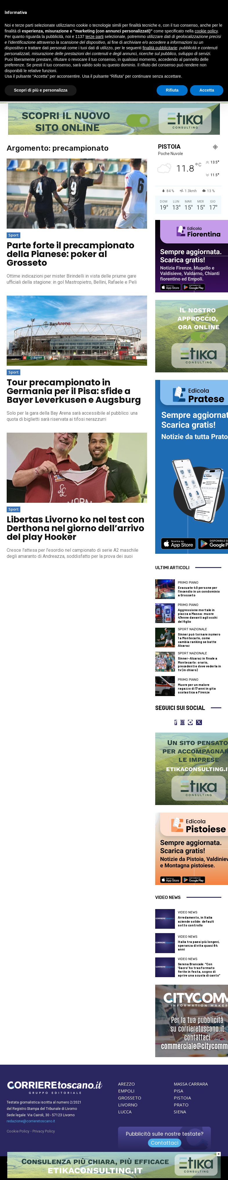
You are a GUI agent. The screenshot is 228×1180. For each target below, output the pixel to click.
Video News (187, 912)
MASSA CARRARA (191, 1084)
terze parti (95, 36)
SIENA (180, 1112)
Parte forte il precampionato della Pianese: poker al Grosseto (70, 254)
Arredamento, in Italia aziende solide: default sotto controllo (196, 921)
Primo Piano (188, 582)
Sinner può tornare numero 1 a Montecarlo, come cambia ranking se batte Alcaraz (199, 640)
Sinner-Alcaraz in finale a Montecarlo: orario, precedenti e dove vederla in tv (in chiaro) (199, 664)
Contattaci (164, 1142)
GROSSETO (129, 1098)
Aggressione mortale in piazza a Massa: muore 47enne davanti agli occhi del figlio (197, 615)
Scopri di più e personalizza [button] (40, 90)
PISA (178, 1091)
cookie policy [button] (206, 31)
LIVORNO (127, 1105)
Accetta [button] (206, 90)
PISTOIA (182, 1098)
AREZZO (126, 1084)
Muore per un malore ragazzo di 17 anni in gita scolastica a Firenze (197, 688)
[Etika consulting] (114, 1176)
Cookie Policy (18, 1131)
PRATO (181, 1105)
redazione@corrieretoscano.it (31, 1121)
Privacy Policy (43, 1131)
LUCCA (124, 1112)
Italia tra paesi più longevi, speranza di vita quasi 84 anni (199, 945)
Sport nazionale (192, 629)
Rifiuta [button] (172, 90)
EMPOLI (126, 1091)
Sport (13, 235)
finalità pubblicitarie (159, 47)
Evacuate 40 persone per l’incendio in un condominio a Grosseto (199, 591)
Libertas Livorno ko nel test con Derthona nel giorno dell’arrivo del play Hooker (75, 528)
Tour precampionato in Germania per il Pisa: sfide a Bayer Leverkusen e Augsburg (74, 391)
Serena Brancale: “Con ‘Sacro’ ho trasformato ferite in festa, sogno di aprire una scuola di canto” (199, 969)
